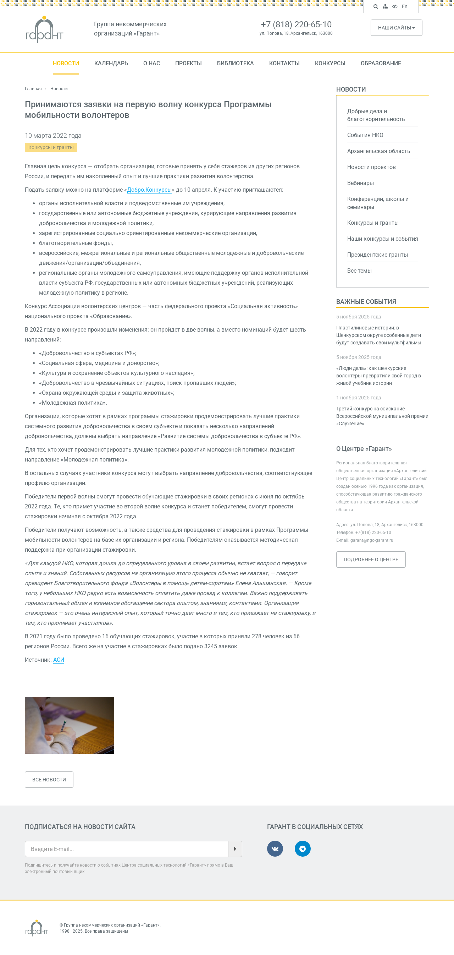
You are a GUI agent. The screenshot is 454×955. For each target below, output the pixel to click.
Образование (381, 63)
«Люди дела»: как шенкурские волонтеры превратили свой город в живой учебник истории (378, 375)
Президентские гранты (377, 254)
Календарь (111, 63)
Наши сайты (396, 28)
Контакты (284, 63)
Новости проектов (371, 167)
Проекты (188, 63)
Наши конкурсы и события (382, 238)
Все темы (359, 270)
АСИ (58, 659)
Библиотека (235, 63)
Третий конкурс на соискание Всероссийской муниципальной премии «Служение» (382, 416)
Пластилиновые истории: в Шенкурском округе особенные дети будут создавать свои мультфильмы (378, 335)
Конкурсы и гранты (51, 147)
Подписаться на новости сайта (80, 826)
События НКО (365, 135)
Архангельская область (378, 151)
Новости (66, 63)
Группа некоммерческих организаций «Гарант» (112, 925)
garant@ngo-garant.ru (371, 540)
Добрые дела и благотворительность (376, 115)
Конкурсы (330, 63)
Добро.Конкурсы (149, 189)
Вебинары (360, 183)
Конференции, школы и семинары (378, 203)
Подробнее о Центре (371, 559)
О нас (151, 63)
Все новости (49, 779)
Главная (33, 88)
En (405, 7)
